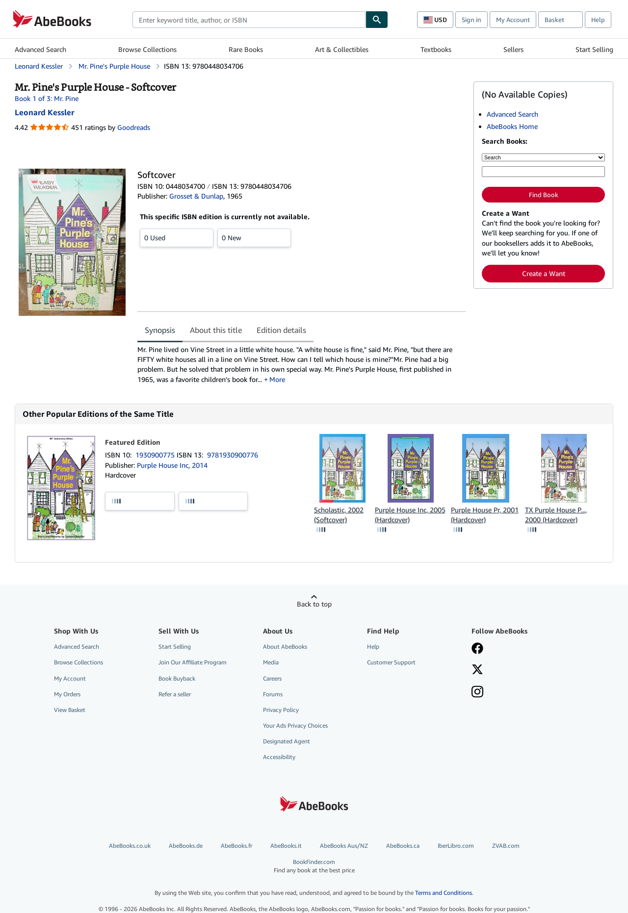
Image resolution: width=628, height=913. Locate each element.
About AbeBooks (285, 646)
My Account (513, 20)
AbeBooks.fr (236, 845)
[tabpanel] (301, 364)
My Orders (67, 694)
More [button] (277, 379)
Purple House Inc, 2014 (172, 465)
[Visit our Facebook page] (477, 649)
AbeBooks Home (512, 126)
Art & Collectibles (341, 49)
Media (271, 662)
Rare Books (246, 49)
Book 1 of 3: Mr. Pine (46, 98)
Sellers (513, 49)
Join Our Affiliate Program (192, 662)
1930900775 (156, 455)
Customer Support (391, 662)
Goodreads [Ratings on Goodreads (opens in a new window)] (133, 127)
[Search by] (543, 157)
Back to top (314, 604)
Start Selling (594, 49)
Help (598, 20)
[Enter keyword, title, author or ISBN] (543, 171)
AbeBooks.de (186, 845)
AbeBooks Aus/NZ (344, 845)
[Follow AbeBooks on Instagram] (477, 693)
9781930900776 (232, 455)
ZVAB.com (506, 845)
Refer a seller (174, 694)
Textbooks (435, 49)
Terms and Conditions (443, 892)
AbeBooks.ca (402, 845)
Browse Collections (147, 49)
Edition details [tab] (281, 330)
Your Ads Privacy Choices (295, 725)
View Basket (69, 709)
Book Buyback (176, 678)
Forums (273, 694)
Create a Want (543, 273)
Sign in (471, 20)
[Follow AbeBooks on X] (477, 670)
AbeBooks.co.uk (130, 845)
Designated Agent (286, 741)
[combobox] (249, 19)
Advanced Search (40, 49)
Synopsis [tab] (160, 330)
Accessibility (279, 757)
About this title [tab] (216, 330)
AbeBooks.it (286, 845)
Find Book (543, 195)
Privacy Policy (281, 709)
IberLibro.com (456, 845)
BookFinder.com (314, 866)
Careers (272, 678)
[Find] (377, 19)
